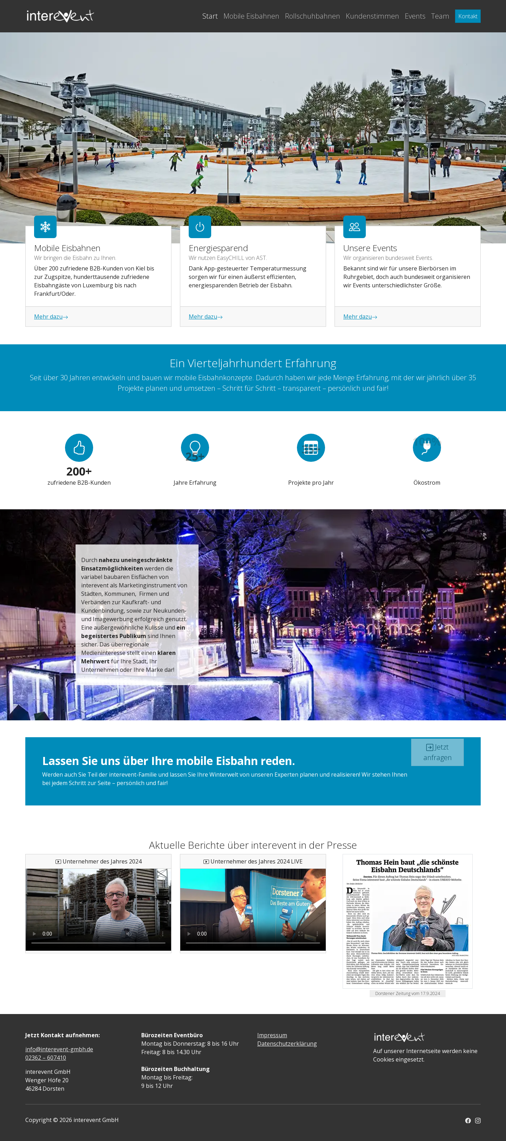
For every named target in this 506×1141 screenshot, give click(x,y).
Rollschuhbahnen (312, 16)
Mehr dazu (51, 316)
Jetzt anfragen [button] (437, 736)
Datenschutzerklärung (287, 1043)
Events (415, 16)
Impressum (272, 1035)
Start (210, 16)
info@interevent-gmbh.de (59, 1049)
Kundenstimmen (372, 16)
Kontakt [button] (468, 16)
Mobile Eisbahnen (251, 16)
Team (440, 16)
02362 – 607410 (45, 1058)
